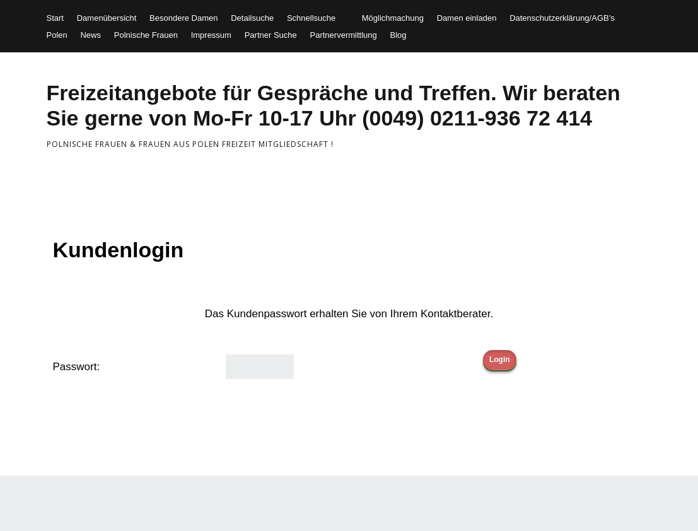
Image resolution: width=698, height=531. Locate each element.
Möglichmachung (393, 18)
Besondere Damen (183, 18)
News (90, 35)
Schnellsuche (311, 18)
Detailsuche (252, 18)
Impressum (211, 35)
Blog (398, 35)
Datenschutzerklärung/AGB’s (562, 18)
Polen (57, 35)
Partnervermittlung (343, 35)
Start (55, 18)
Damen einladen (467, 18)
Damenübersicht (107, 18)
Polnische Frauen (146, 35)
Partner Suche (271, 35)
